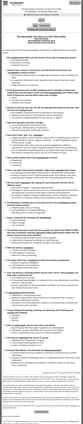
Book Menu (74, 3)
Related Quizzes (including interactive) (42, 14)
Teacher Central (41, 412)
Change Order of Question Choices (41, 29)
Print (41, 20)
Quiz (35, 25)
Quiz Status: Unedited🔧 (12, 416)
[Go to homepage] (16, 3)
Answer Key (44, 25)
